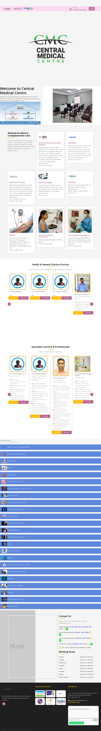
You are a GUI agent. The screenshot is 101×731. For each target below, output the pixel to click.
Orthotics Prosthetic (11, 551)
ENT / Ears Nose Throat (12, 482)
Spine (6, 544)
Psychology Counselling (12, 586)
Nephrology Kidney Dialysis (13, 509)
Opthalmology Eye (10, 530)
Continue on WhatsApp (76, 723)
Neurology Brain (10, 516)
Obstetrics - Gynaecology (12, 523)
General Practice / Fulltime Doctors (16, 447)
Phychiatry (8, 579)
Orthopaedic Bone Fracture (13, 537)
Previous (9, 304)
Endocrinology (9, 475)
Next (91, 304)
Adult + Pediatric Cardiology (13, 454)
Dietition (7, 468)
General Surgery (10, 496)
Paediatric (8, 558)
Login (91, 8)
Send (95, 719)
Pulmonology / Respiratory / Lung (15, 565)
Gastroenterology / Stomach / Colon (16, 489)
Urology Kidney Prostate (12, 599)
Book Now (23, 298)
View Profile (13, 298)
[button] (47, 105)
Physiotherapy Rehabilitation (14, 572)
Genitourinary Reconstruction (14, 502)
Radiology (7, 592)
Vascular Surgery (10, 606)
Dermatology (9, 461)
